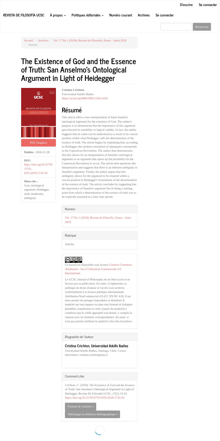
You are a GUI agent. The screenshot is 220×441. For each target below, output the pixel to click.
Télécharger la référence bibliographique (92, 414)
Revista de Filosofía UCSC (23, 15)
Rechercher (201, 26)
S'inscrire (186, 4)
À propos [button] (58, 15)
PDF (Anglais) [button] (38, 142)
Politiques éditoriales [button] (87, 15)
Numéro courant (120, 15)
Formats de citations (80, 406)
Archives (144, 15)
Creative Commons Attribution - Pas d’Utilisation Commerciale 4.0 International (98, 269)
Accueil (28, 40)
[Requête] (176, 26)
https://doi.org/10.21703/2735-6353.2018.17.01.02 (94, 397)
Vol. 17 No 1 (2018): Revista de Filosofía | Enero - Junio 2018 (89, 40)
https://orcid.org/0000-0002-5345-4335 (85, 98)
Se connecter (208, 4)
